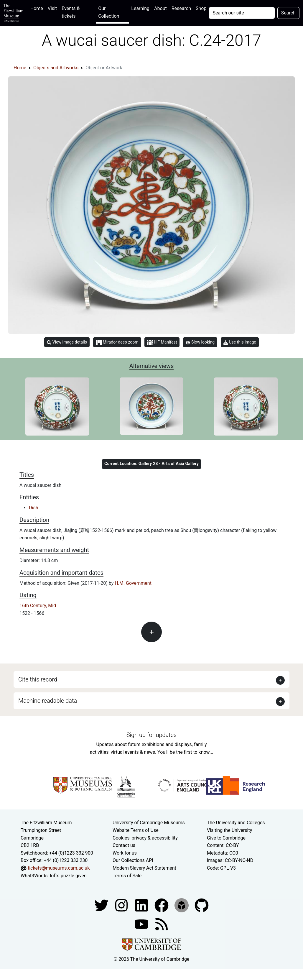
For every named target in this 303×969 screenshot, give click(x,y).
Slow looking (200, 342)
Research (181, 8)
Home (37, 7)
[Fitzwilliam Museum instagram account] (122, 905)
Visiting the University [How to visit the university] (229, 830)
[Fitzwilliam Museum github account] (201, 905)
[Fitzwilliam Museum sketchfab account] (182, 905)
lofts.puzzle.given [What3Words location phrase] (68, 875)
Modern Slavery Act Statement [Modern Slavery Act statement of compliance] (144, 868)
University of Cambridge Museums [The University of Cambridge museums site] (149, 822)
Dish (33, 507)
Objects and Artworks (55, 67)
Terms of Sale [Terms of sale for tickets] (127, 875)
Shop (201, 8)
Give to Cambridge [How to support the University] (226, 838)
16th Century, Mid (37, 605)
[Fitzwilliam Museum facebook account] (142, 905)
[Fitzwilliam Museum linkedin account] (162, 905)
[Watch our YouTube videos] (142, 924)
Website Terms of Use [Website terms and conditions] (136, 830)
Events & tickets (71, 12)
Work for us (125, 853)
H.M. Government (133, 583)
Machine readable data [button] (47, 700)
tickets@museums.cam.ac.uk (59, 868)
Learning (140, 8)
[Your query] (242, 13)
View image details (67, 342)
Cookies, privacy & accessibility (145, 838)
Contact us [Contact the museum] (124, 845)
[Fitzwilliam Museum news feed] (161, 924)
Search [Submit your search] (288, 13)
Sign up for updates (151, 734)
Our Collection (108, 12)
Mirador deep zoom (117, 342)
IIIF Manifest (162, 342)
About (160, 8)
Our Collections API (133, 860)
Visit (52, 8)
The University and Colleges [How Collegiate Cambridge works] (236, 822)
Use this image (239, 342)
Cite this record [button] (37, 679)
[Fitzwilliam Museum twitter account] (102, 905)
